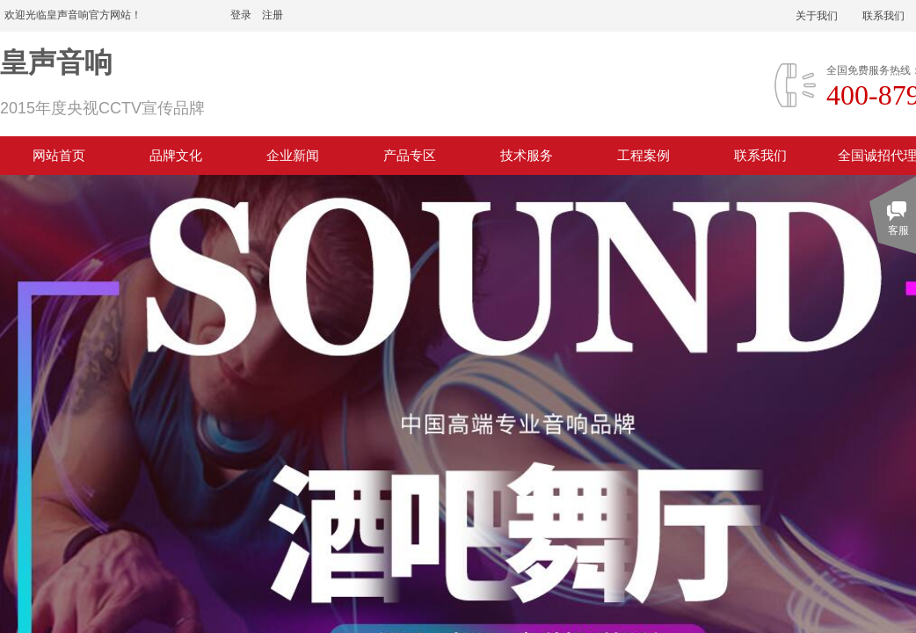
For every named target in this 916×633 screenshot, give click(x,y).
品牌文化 (175, 156)
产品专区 (409, 156)
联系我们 (760, 156)
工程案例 (643, 156)
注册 (272, 15)
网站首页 (59, 156)
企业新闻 (292, 156)
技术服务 (526, 156)
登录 (240, 15)
